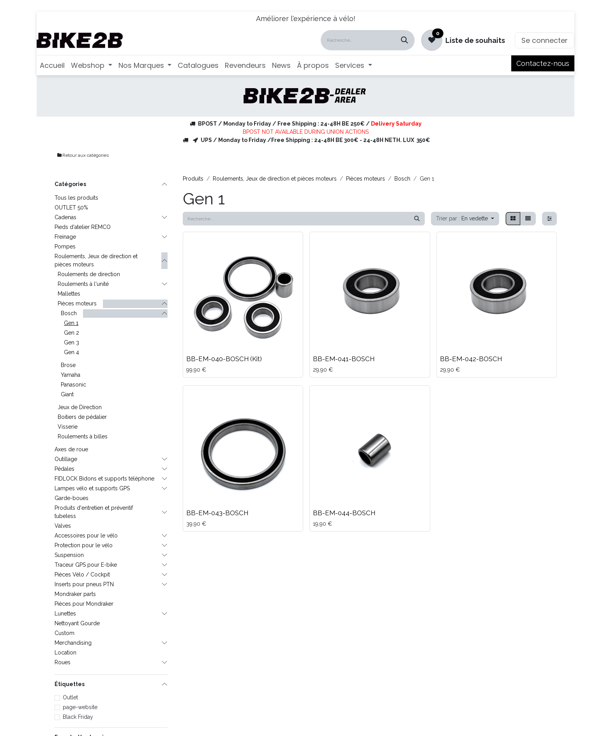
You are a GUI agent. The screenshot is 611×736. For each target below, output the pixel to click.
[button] (465, 218)
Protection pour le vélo (84, 545)
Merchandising (73, 643)
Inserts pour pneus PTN (84, 584)
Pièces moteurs (77, 303)
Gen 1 (71, 323)
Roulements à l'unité (83, 284)
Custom (64, 633)
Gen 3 (71, 342)
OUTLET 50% (71, 207)
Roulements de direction (89, 274)
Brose (68, 365)
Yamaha (70, 375)
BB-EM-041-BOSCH (343, 359)
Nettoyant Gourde (77, 623)
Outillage (66, 459)
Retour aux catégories (83, 155)
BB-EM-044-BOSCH (344, 513)
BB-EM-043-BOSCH (217, 513)
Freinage (65, 237)
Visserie (68, 427)
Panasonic (73, 384)
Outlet (70, 697)
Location (65, 652)
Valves (63, 526)
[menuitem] (52, 65)
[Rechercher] (404, 40)
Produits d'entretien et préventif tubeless (94, 512)
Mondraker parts (75, 594)
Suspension (69, 555)
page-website (80, 707)
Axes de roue (71, 449)
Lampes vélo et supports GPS (92, 488)
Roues (63, 662)
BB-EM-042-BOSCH (471, 359)
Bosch (69, 313)
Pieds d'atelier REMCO (83, 227)
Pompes (65, 246)
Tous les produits (76, 198)
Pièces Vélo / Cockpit (82, 574)
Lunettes (65, 613)
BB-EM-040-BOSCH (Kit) (224, 359)
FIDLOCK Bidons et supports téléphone (104, 478)
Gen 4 (71, 352)
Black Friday (78, 717)
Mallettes (69, 294)
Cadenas (65, 217)
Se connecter (544, 40)
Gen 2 (71, 333)
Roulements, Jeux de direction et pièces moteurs (96, 260)
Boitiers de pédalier (82, 417)
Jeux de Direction (80, 407)
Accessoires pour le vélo (86, 535)
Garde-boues (71, 498)
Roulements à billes (83, 436)
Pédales (64, 469)
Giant (67, 394)
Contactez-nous (542, 63)
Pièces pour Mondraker (84, 604)
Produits (193, 179)
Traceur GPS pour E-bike (86, 565)
